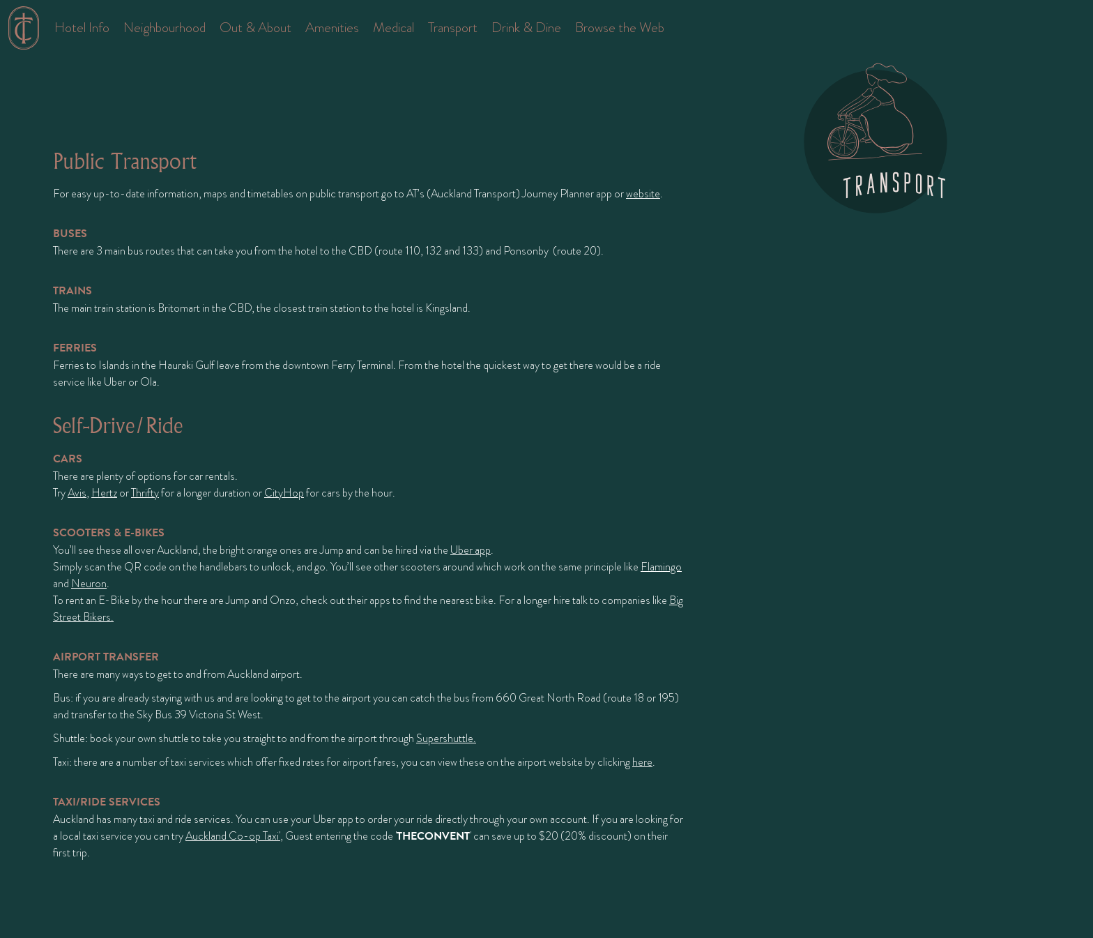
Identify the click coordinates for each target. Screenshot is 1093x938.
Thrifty (145, 493)
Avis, (78, 493)
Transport (452, 27)
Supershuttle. (446, 739)
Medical (393, 27)
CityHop (284, 493)
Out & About (255, 27)
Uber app (470, 550)
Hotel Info (81, 27)
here (642, 762)
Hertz (104, 493)
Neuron (89, 584)
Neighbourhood (164, 27)
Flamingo (661, 567)
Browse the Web (619, 27)
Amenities (332, 27)
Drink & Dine (526, 27)
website (643, 194)
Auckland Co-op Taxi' (232, 836)
